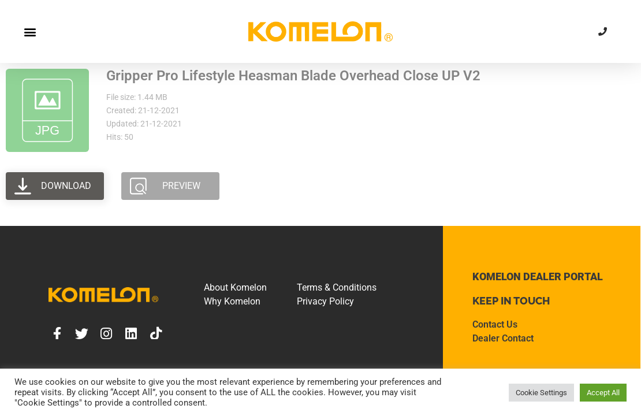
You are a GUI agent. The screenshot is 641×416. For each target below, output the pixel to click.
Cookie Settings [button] (541, 392)
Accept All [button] (603, 392)
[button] (29, 31)
